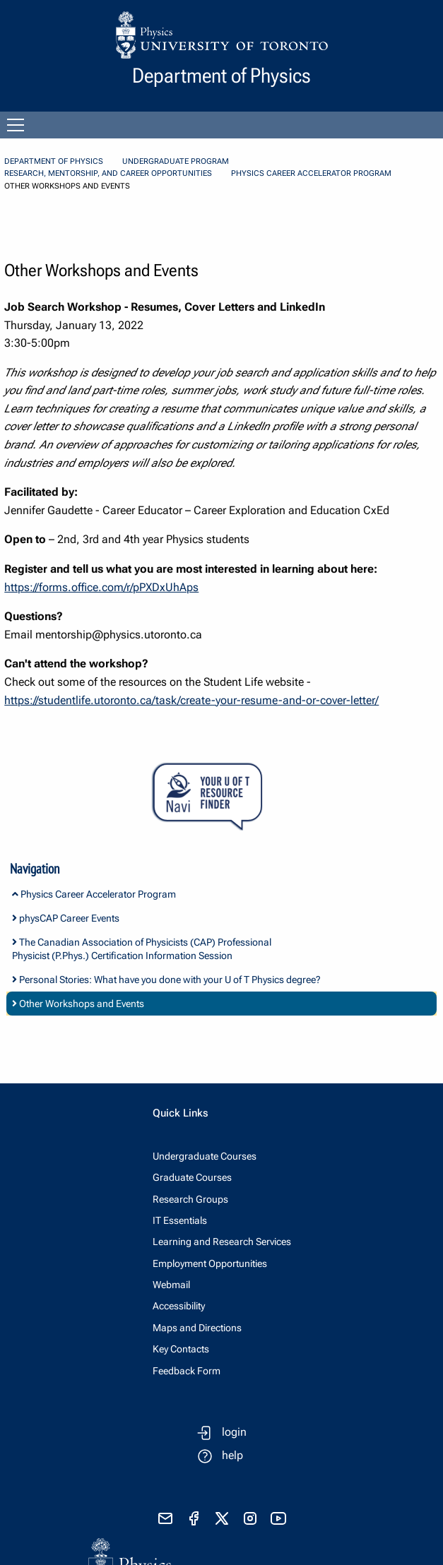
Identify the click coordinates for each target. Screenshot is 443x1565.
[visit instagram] (250, 1518)
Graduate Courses (192, 1177)
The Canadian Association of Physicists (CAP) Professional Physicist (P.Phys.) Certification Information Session (141, 948)
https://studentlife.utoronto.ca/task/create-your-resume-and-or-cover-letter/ (191, 700)
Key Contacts (181, 1349)
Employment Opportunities (210, 1263)
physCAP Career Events (65, 918)
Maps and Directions (197, 1327)
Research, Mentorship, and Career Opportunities (108, 173)
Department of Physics (53, 161)
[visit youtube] (278, 1518)
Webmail (171, 1284)
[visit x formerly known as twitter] (221, 1518)
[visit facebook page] (193, 1518)
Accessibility (179, 1305)
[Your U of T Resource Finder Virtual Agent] (221, 797)
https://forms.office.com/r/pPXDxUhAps (101, 587)
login (234, 1432)
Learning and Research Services (222, 1241)
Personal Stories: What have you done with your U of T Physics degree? (166, 979)
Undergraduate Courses (204, 1156)
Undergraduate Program (175, 161)
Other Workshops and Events (78, 1003)
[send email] (165, 1518)
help (232, 1455)
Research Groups (190, 1199)
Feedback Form (186, 1370)
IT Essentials (180, 1220)
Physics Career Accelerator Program (311, 173)
